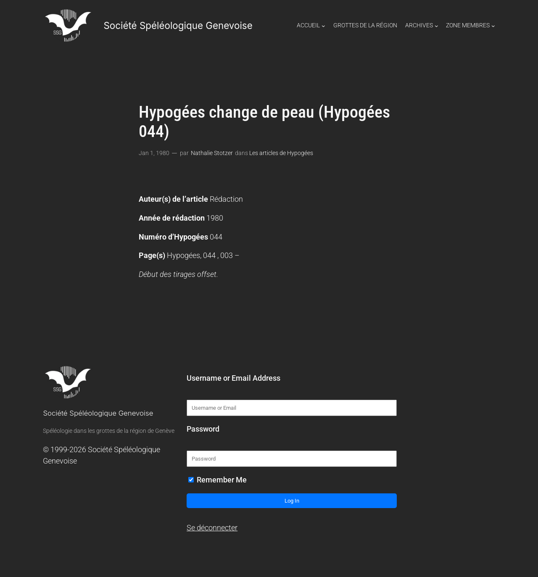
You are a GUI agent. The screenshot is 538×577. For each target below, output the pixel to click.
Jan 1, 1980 (154, 153)
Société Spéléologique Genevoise (177, 25)
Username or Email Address (233, 378)
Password (203, 429)
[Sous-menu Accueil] (323, 26)
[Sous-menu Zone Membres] (493, 26)
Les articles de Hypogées (281, 153)
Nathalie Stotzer (212, 153)
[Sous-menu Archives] (436, 26)
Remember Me (217, 480)
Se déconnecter (212, 528)
